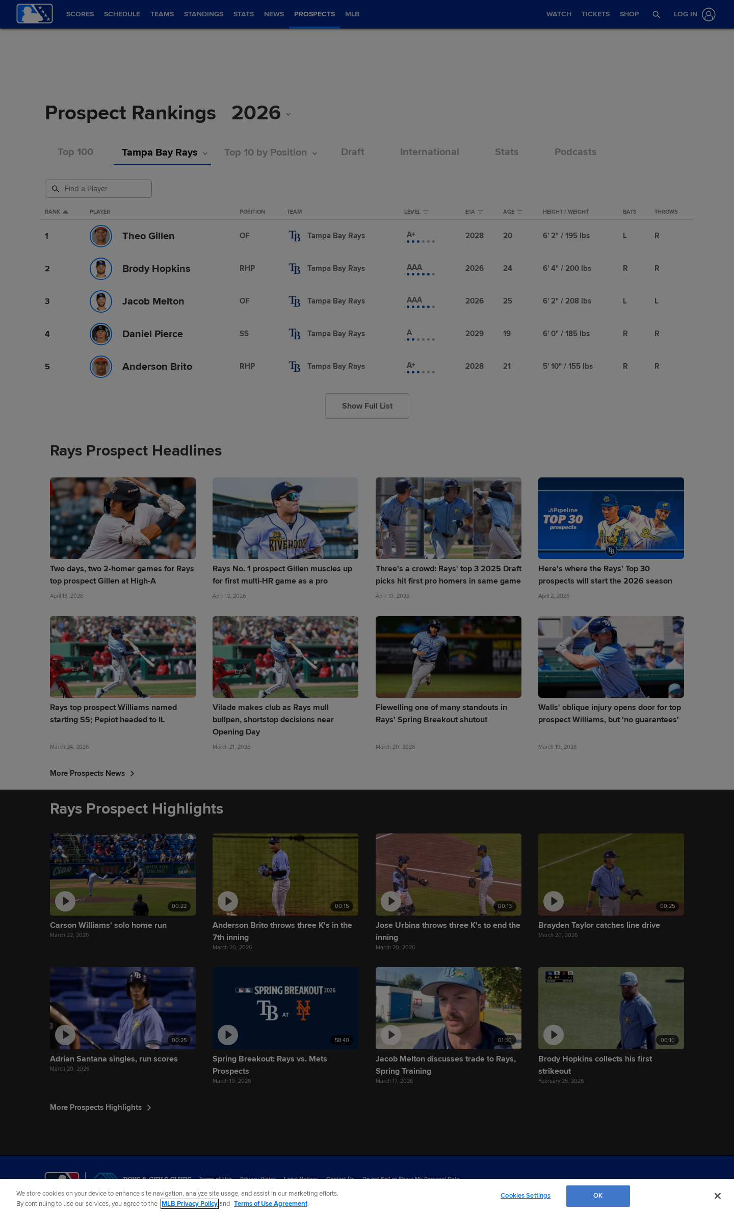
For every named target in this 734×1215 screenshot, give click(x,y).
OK (597, 1196)
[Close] (717, 1195)
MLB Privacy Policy (190, 1204)
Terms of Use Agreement (270, 1204)
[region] (367, 1197)
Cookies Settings (525, 1196)
